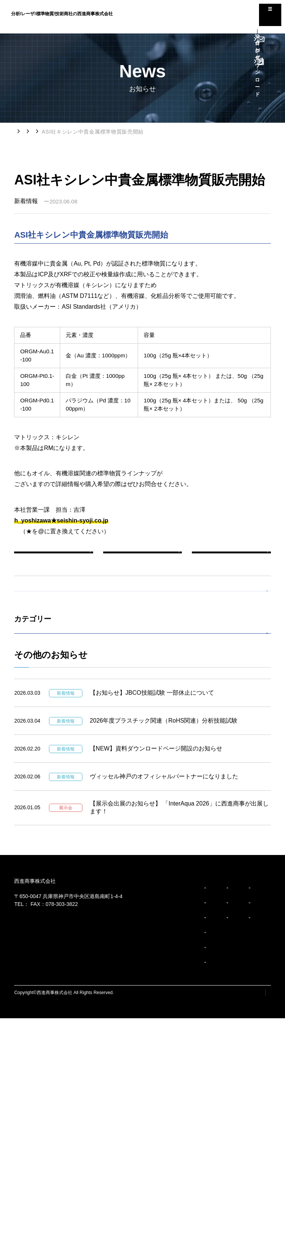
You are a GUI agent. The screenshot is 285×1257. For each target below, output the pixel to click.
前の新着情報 (53, 560)
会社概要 (102, 1126)
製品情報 (34, 703)
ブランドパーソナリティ (42, 1186)
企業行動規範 (31, 1201)
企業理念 (27, 1141)
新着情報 (82, 132)
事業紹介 (100, 1175)
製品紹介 (154, 1113)
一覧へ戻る (142, 560)
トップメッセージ (35, 1126)
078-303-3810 (45, 1035)
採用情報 (194, 1147)
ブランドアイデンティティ (44, 1171)
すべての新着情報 (45, 617)
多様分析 (157, 1141)
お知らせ (51, 132)
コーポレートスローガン (42, 1156)
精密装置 (157, 1126)
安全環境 (157, 1156)
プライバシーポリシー (248, 1231)
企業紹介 (100, 1113)
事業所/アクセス (110, 1156)
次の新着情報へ (231, 560)
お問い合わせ (200, 1164)
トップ (22, 131)
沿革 (98, 1141)
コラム (192, 1130)
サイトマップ (202, 1231)
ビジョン (24, 1113)
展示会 (31, 724)
